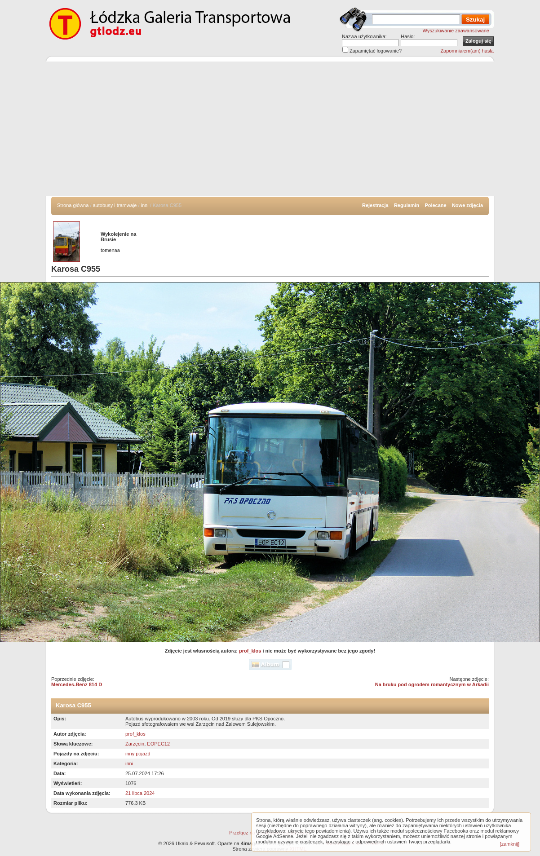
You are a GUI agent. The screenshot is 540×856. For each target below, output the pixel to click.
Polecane (435, 205)
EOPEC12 (158, 743)
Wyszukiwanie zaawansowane (456, 30)
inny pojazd (137, 753)
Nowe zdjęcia (467, 205)
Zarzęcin (134, 743)
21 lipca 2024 (140, 793)
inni (145, 205)
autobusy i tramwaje (115, 205)
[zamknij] (509, 844)
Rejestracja (375, 205)
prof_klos (250, 650)
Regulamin (406, 205)
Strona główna (73, 205)
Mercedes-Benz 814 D (76, 684)
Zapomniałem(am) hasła (467, 50)
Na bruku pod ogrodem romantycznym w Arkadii (432, 684)
